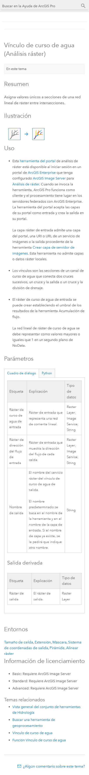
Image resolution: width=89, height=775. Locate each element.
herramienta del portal (37, 161)
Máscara (59, 642)
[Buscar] (83, 6)
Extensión (43, 642)
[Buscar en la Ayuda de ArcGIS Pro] (40, 6)
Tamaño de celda (18, 642)
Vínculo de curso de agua (32, 733)
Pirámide (57, 648)
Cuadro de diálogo (21, 373)
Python (47, 373)
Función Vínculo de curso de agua (39, 740)
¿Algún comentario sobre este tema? (54, 766)
